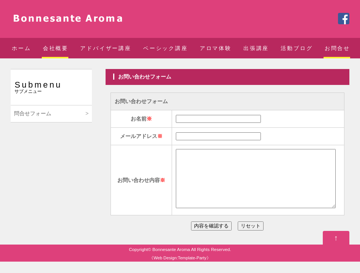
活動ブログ (297, 48)
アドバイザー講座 (105, 48)
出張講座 (256, 48)
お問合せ (337, 48)
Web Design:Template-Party (179, 269)
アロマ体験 (216, 48)
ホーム (21, 48)
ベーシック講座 (165, 48)
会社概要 (55, 48)
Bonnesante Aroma (171, 260)
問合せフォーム (32, 113)
